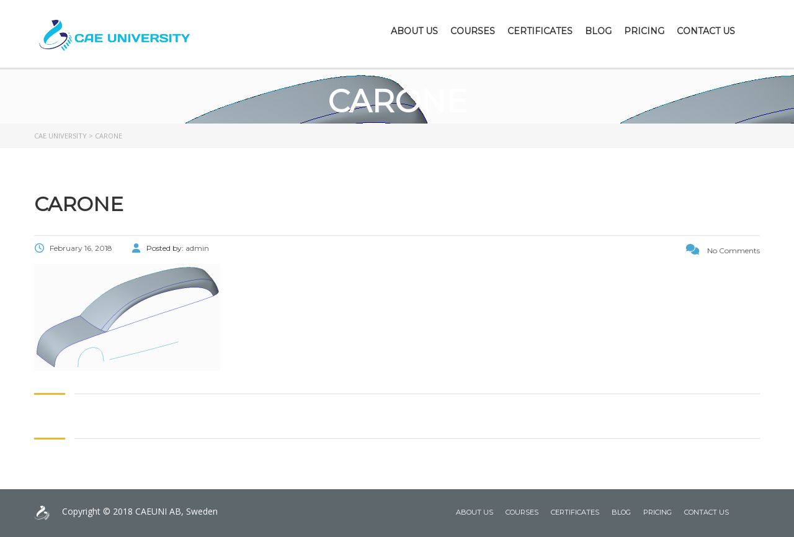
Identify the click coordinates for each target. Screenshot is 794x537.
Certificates (540, 31)
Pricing (644, 31)
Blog (598, 31)
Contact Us (706, 31)
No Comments (723, 250)
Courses (472, 31)
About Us (414, 31)
